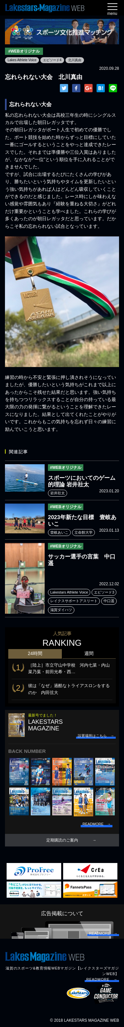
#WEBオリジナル (24, 51)
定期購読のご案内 (62, 840)
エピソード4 (52, 60)
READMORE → (101, 979)
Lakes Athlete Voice (22, 60)
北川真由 (74, 60)
